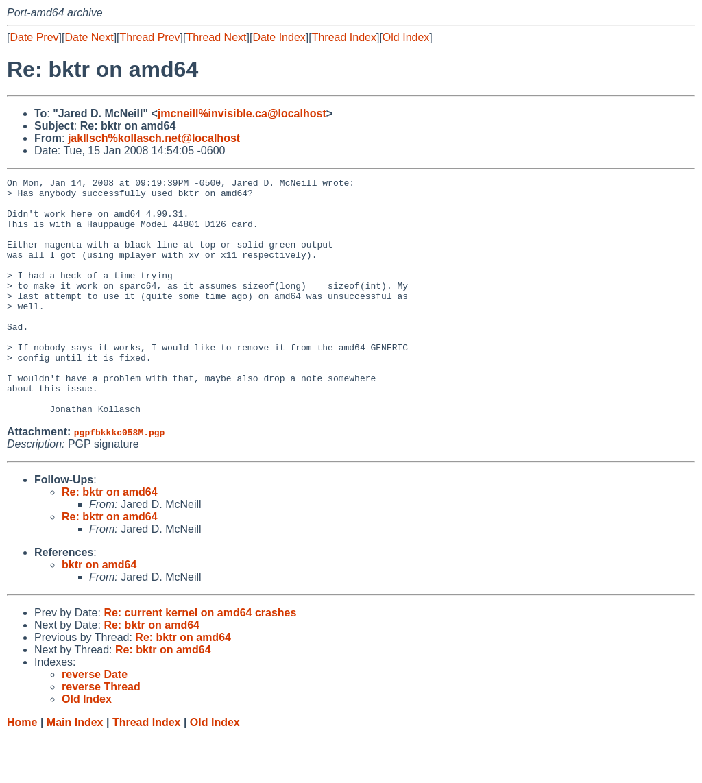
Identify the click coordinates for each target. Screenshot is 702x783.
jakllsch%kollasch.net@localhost (154, 138)
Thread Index (344, 37)
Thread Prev (150, 37)
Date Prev (34, 37)
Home (22, 769)
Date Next (88, 37)
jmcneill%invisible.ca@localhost (242, 113)
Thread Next (216, 37)
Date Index (278, 37)
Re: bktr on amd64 (110, 539)
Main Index (75, 769)
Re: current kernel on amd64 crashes (200, 660)
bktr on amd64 (99, 612)
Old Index (406, 37)
